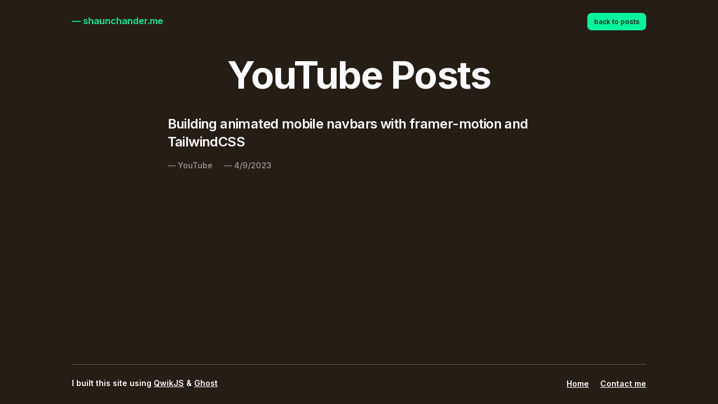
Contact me (623, 383)
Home (578, 383)
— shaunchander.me (117, 20)
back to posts (616, 21)
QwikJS (169, 383)
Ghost (206, 383)
